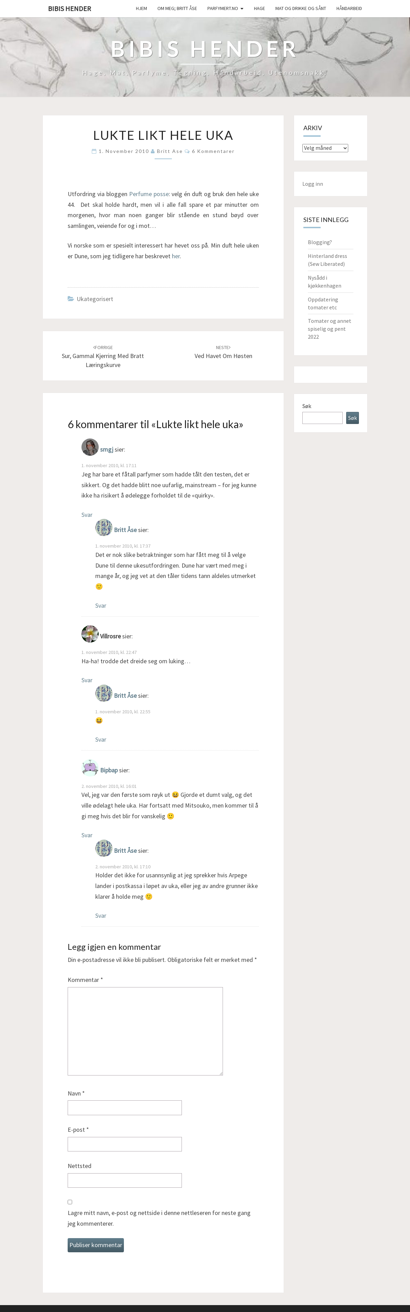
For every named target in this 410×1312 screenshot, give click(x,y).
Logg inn (312, 183)
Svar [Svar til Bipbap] (86, 835)
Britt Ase (170, 151)
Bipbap (109, 770)
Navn (76, 1093)
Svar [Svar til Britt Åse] (100, 605)
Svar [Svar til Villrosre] (86, 680)
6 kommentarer (213, 151)
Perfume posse (149, 194)
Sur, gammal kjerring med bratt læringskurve (103, 356)
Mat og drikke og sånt (300, 8)
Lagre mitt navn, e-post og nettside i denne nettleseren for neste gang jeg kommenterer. (159, 1218)
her (176, 256)
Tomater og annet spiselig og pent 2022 (329, 328)
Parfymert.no (222, 8)
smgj (106, 450)
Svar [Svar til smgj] (86, 515)
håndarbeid (349, 8)
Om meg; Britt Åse (177, 8)
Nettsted (79, 1166)
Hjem (141, 8)
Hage (259, 8)
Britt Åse (125, 530)
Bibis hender (69, 8)
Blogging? (320, 242)
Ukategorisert (95, 299)
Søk (306, 406)
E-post (78, 1129)
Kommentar (85, 980)
